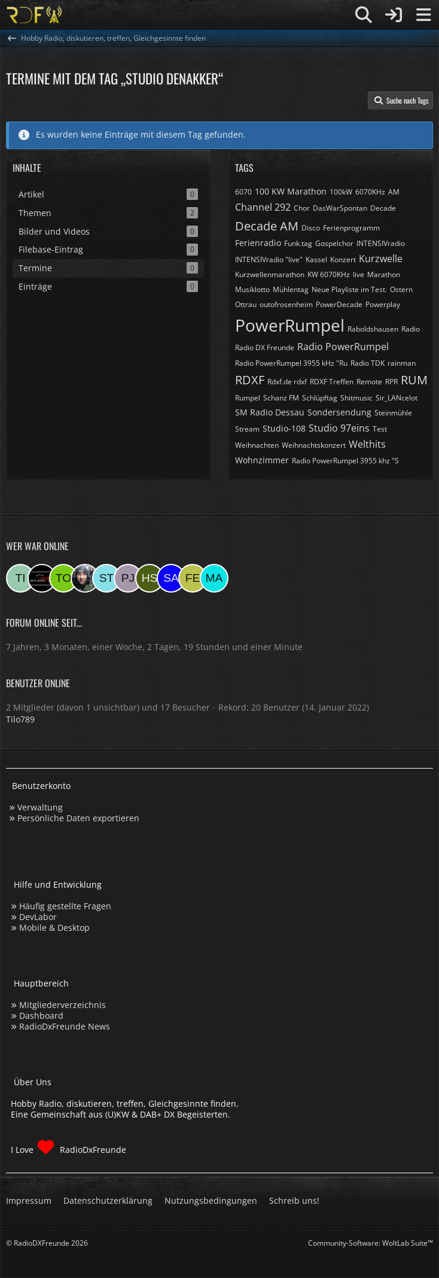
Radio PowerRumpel (343, 346)
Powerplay (382, 304)
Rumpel (247, 398)
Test (380, 429)
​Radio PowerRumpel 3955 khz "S (345, 461)
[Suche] (364, 15)
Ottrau (246, 304)
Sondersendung (339, 412)
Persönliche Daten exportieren (78, 818)
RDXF (249, 380)
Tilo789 (20, 719)
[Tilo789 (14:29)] (20, 578)
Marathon (383, 274)
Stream (247, 429)
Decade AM (266, 226)
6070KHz (370, 192)
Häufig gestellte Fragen (65, 906)
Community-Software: (370, 1243)
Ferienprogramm (351, 228)
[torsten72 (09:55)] (63, 578)
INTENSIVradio (380, 243)
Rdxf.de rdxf (287, 382)
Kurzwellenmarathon (269, 274)
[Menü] (423, 15)
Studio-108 (284, 428)
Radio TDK (367, 363)
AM (394, 192)
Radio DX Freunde (264, 347)
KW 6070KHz (328, 274)
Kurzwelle (381, 258)
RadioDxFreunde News (64, 1026)
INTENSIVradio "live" (269, 259)
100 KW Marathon (291, 191)
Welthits (367, 444)
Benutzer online (38, 683)
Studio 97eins (339, 428)
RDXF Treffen (331, 382)
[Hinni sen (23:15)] (149, 578)
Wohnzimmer (262, 460)
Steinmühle (393, 413)
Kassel (316, 259)
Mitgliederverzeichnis (62, 1004)
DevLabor (38, 916)
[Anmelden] (394, 15)
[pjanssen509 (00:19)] (128, 578)
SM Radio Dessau (269, 412)
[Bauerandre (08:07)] (85, 578)
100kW (341, 192)
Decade (383, 208)
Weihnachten (257, 445)
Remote (369, 382)
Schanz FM (281, 398)
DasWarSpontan (340, 208)
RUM (414, 380)
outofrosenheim (286, 304)
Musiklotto (252, 289)
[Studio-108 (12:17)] (42, 578)
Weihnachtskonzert (314, 445)
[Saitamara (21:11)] (171, 578)
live (358, 274)
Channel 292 (263, 207)
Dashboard (41, 1015)
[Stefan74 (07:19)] (106, 578)
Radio (410, 329)
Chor (302, 208)
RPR (391, 382)
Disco (310, 228)
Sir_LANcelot (396, 398)
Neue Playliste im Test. (349, 289)
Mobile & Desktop (54, 927)
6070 (243, 192)
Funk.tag (298, 243)
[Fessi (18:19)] (192, 578)
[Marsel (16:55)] (214, 578)
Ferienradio (258, 242)
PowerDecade (339, 304)
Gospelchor (334, 243)
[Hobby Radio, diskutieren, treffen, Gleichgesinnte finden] (34, 15)
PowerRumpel (290, 325)
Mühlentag (291, 289)
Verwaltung (40, 807)
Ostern (401, 289)
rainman (402, 363)
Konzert (343, 259)
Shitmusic (356, 398)
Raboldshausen (372, 329)
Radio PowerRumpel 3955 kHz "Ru (291, 363)
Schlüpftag (319, 398)
